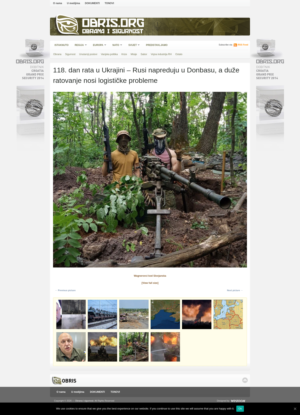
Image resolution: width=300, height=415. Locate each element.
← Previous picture (65, 290)
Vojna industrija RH (161, 54)
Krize (124, 54)
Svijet (133, 45)
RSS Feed (243, 44)
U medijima (73, 3)
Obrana (57, 54)
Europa (98, 45)
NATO (116, 45)
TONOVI (109, 3)
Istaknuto (61, 45)
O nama (57, 3)
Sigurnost (70, 54)
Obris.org (113, 24)
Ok (240, 408)
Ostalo (178, 54)
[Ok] (295, 409)
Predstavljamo (157, 45)
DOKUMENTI (92, 3)
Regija (79, 45)
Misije (134, 54)
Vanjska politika (109, 54)
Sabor (144, 54)
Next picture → (235, 290)
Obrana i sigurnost (112, 32)
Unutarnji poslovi (88, 54)
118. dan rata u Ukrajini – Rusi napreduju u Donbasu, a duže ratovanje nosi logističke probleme (146, 75)
